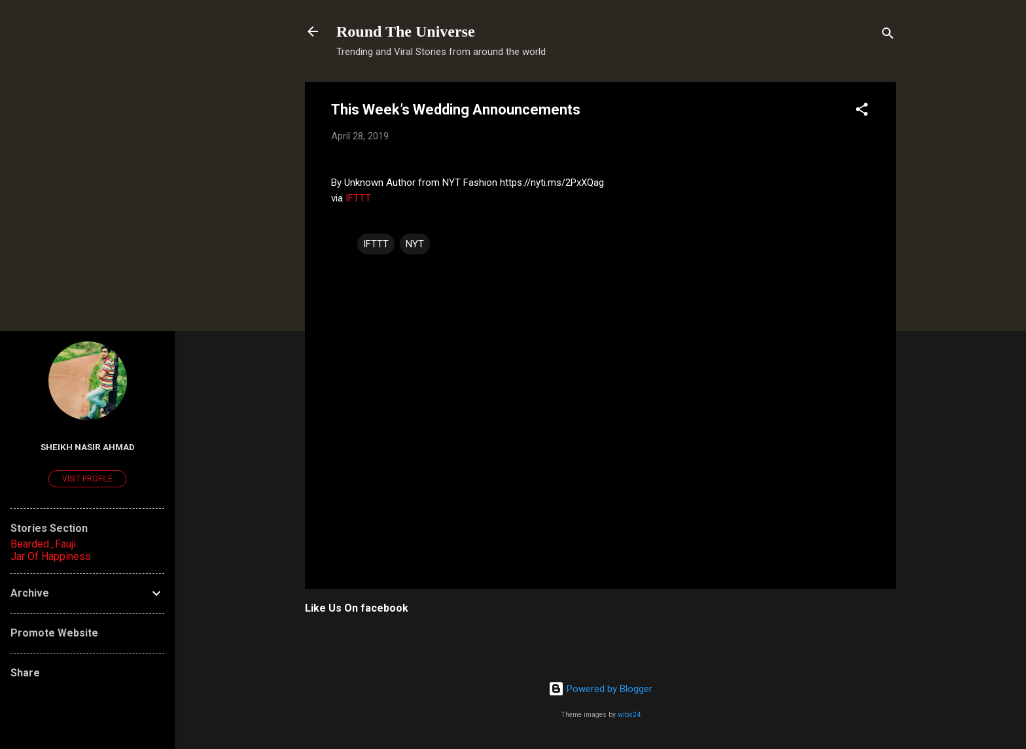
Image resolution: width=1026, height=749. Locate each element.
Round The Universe (405, 31)
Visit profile (87, 478)
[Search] (888, 36)
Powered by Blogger (600, 689)
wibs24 (629, 714)
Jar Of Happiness (50, 556)
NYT (415, 244)
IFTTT (358, 198)
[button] (862, 111)
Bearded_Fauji (43, 544)
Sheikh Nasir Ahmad (88, 447)
